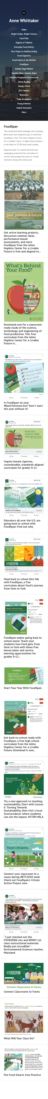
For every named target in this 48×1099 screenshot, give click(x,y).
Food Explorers (24, 56)
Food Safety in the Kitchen (24, 60)
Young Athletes (24, 104)
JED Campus (23, 91)
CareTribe (24, 38)
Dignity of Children (24, 43)
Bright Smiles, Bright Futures (24, 34)
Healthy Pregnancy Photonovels (24, 77)
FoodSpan (23, 64)
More (24, 112)
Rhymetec (24, 95)
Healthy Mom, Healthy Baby (24, 73)
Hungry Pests (24, 86)
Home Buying (24, 82)
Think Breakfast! (24, 99)
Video (24, 30)
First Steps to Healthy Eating (24, 51)
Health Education (23, 108)
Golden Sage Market (24, 69)
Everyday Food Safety (24, 47)
